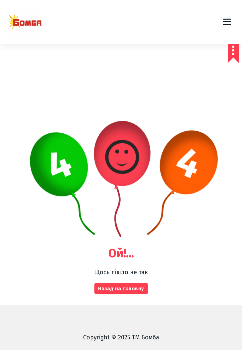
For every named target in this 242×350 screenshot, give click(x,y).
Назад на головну (121, 299)
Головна (89, 74)
